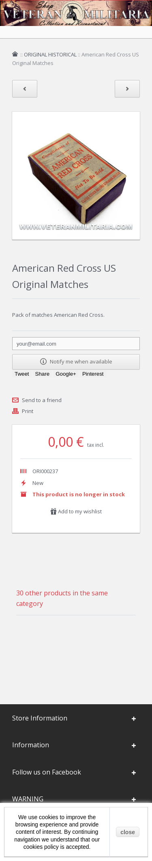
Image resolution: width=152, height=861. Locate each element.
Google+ (66, 374)
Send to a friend (42, 400)
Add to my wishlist (76, 511)
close (127, 832)
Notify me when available (76, 361)
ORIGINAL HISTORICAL (50, 54)
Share (42, 374)
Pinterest (93, 374)
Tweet (22, 374)
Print (27, 411)
